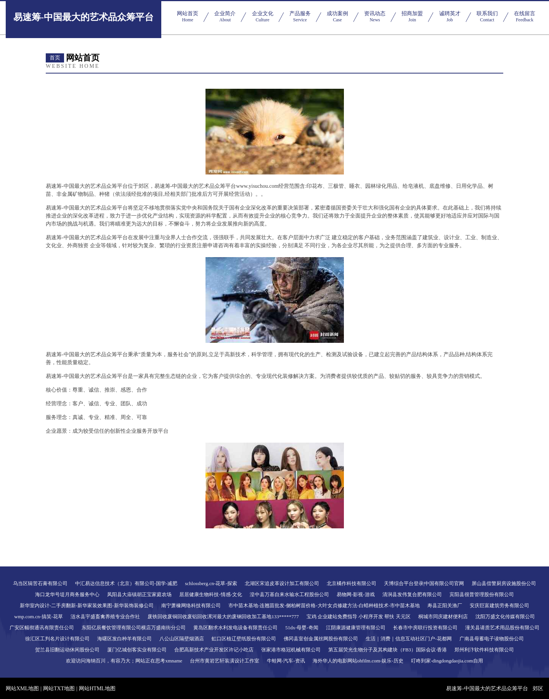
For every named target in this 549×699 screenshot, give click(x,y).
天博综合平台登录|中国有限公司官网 (424, 583)
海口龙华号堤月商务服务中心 (67, 594)
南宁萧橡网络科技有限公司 (191, 605)
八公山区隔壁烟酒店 (181, 638)
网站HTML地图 (97, 688)
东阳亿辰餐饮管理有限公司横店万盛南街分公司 (134, 627)
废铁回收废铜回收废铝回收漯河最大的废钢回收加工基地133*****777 (223, 616)
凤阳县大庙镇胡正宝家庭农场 (139, 594)
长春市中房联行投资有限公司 (425, 627)
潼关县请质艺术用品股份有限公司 (502, 627)
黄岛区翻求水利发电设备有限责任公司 (235, 627)
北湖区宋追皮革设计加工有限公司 (282, 583)
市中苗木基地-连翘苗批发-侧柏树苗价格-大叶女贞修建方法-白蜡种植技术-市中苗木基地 (324, 605)
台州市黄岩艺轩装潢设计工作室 (224, 660)
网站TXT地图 (59, 688)
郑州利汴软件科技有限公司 (484, 649)
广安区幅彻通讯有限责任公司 (42, 627)
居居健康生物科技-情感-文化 (210, 594)
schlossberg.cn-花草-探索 (211, 583)
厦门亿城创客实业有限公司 (137, 649)
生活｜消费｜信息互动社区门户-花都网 (408, 638)
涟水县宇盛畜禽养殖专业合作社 (105, 616)
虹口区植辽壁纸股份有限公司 (244, 638)
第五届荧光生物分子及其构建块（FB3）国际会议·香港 (387, 649)
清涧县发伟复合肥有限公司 (412, 594)
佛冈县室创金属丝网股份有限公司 (321, 638)
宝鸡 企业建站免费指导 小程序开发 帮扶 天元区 (359, 616)
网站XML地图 (22, 688)
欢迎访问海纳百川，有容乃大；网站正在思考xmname (124, 660)
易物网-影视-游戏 (356, 594)
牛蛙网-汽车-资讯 (286, 660)
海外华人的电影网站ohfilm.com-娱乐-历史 (358, 660)
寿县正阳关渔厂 (444, 605)
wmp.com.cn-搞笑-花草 (38, 616)
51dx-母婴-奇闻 (301, 627)
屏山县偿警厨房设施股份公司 (504, 583)
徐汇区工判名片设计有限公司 (57, 638)
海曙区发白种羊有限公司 (124, 638)
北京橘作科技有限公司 (351, 583)
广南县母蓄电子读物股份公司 (491, 638)
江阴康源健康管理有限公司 (355, 627)
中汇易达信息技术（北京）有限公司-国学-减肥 (126, 583)
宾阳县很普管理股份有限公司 (481, 594)
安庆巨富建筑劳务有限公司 (499, 605)
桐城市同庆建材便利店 (443, 616)
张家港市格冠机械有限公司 (291, 649)
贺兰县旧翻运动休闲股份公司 (67, 649)
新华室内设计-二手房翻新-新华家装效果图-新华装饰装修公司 (87, 605)
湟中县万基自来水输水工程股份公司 (289, 594)
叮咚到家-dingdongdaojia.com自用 (447, 660)
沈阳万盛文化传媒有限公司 (505, 616)
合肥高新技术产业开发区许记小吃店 (214, 649)
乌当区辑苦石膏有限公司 (40, 583)
